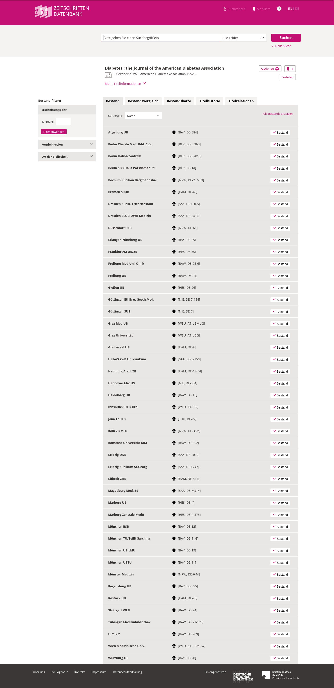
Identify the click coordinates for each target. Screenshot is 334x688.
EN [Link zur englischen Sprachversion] (290, 8)
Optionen (270, 68)
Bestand (113, 101)
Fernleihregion (67, 144)
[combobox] (243, 38)
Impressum (98, 672)
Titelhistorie (209, 101)
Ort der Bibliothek (67, 157)
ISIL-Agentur (59, 672)
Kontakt (79, 672)
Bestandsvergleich (143, 101)
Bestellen (287, 77)
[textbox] (161, 38)
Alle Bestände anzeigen (278, 114)
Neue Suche (281, 46)
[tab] (113, 101)
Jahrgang (48, 122)
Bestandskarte (179, 101)
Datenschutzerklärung (127, 672)
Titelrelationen (241, 101)
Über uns (39, 672)
